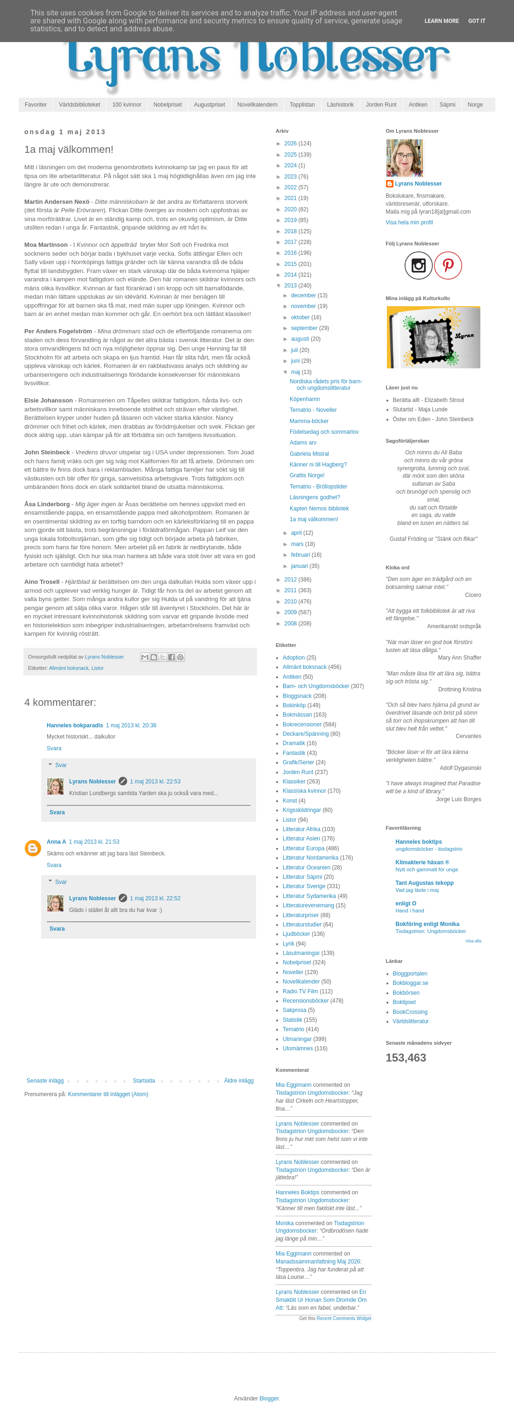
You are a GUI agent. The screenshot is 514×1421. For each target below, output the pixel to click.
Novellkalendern (257, 104)
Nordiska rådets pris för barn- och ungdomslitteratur (326, 384)
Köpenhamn (305, 399)
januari (300, 566)
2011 (292, 590)
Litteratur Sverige (304, 886)
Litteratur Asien (301, 838)
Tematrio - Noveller (313, 410)
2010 (292, 601)
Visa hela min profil (409, 222)
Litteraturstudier (302, 924)
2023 (292, 176)
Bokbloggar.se (410, 983)
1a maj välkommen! (314, 519)
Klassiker (294, 781)
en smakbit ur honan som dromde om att (321, 1300)
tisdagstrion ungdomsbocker (312, 1093)
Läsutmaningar (301, 953)
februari (301, 555)
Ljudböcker (296, 934)
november (304, 306)
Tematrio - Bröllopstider (318, 486)
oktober (301, 317)
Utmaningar (297, 1039)
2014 (292, 275)
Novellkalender (301, 981)
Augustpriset (209, 104)
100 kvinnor (126, 104)
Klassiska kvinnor (304, 791)
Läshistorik (340, 104)
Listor (98, 668)
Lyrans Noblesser (92, 781)
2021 (292, 198)
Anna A (56, 842)
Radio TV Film (300, 991)
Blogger (268, 1398)
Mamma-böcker (309, 421)
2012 (292, 579)
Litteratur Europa (303, 848)
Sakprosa (295, 1010)
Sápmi (448, 104)
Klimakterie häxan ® (423, 862)
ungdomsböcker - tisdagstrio (429, 849)
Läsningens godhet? (315, 497)
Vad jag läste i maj (417, 890)
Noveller (293, 972)
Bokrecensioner (302, 724)
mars (298, 544)
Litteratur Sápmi (302, 877)
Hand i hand (410, 910)
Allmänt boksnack (69, 668)
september (305, 328)
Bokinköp (294, 705)
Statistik (292, 1020)
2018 (292, 231)
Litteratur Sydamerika (309, 896)
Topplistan (302, 104)
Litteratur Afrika (302, 829)
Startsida (144, 1080)
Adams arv (303, 442)
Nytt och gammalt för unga (427, 869)
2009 (292, 612)
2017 (292, 242)
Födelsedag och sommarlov (324, 432)
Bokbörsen (406, 993)
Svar (61, 765)
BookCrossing (410, 1012)
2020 (292, 209)
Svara (54, 748)
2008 (292, 623)
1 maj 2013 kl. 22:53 (155, 781)
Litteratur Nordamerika (310, 857)
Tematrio (293, 1029)
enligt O (406, 903)
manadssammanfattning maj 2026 (318, 1261)
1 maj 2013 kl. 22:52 (155, 898)
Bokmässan (297, 714)
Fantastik (294, 753)
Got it (476, 21)
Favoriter (36, 104)
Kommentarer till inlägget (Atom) (108, 1094)
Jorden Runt (381, 104)
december (304, 295)
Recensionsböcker (306, 1001)
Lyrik (288, 943)
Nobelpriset (167, 104)
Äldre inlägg (239, 1080)
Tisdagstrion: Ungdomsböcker (431, 931)
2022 (292, 187)
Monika (285, 1223)
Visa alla (473, 941)
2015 (292, 264)
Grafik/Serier (298, 762)
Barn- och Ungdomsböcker (316, 686)
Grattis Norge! (307, 475)
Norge (475, 104)
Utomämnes (298, 1048)
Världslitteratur (411, 1021)
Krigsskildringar (302, 810)
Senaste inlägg (45, 1080)
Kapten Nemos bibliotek (319, 508)
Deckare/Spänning (306, 734)
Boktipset (404, 1002)
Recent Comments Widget (344, 1318)
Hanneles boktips (297, 1192)
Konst (290, 800)
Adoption (294, 657)
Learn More (442, 21)
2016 (292, 253)
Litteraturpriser (301, 915)
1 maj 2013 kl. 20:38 (131, 725)
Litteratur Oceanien (306, 867)
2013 (292, 285)
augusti (301, 339)
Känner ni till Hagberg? (318, 464)
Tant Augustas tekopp (425, 883)
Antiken (418, 104)
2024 (292, 165)
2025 (292, 154)
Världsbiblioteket (79, 104)
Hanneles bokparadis (75, 725)
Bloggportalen (410, 973)
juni (296, 361)
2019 (292, 220)
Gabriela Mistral (309, 454)
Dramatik (294, 743)
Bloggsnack (297, 696)
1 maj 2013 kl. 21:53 (94, 842)
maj (296, 372)
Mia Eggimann (294, 1085)
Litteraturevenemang (308, 905)
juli (295, 350)
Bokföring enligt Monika (428, 924)
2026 (292, 143)
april (297, 533)
